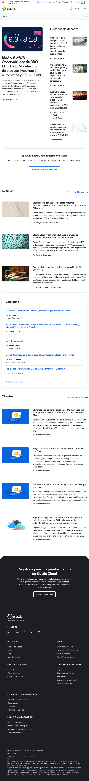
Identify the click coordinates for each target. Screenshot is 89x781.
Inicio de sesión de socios (68, 650)
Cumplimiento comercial (67, 680)
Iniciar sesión (82, 2)
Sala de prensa (13, 657)
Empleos (11, 669)
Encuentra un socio (65, 647)
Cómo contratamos (15, 676)
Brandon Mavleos (43, 434)
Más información (42, 2)
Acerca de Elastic (14, 647)
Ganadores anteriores (16, 722)
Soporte (65, 2)
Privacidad (61, 676)
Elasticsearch (63, 582)
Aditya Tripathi (42, 223)
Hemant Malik (54, 223)
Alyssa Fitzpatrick (43, 287)
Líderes (10, 650)
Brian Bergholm (11, 100)
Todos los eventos (15, 732)
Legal (59, 669)
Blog (9, 654)
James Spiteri (14, 346)
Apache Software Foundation (28, 772)
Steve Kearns (56, 287)
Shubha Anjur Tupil (58, 113)
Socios (58, 2)
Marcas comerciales (14, 751)
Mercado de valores (15, 710)
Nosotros (51, 2)
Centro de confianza (65, 673)
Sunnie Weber (59, 58)
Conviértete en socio (65, 657)
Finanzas (11, 706)
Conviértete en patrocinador (19, 729)
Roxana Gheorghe (43, 255)
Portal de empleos (14, 673)
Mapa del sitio (12, 753)
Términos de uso (28, 751)
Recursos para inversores (18, 699)
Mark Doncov (14, 332)
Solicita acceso (63, 654)
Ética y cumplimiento (65, 683)
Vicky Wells (58, 140)
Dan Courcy (13, 315)
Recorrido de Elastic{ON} (17, 726)
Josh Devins (58, 118)
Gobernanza (12, 703)
